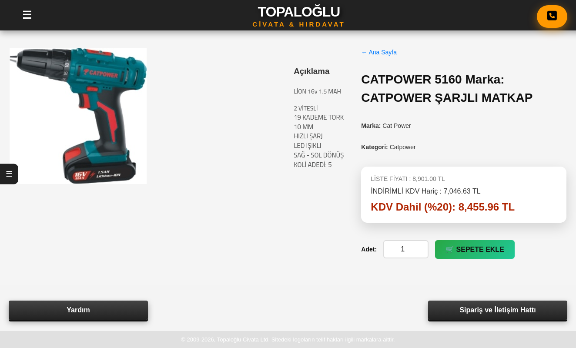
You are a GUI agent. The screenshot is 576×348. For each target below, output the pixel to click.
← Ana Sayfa (379, 52)
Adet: (369, 249)
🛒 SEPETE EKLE (474, 249)
